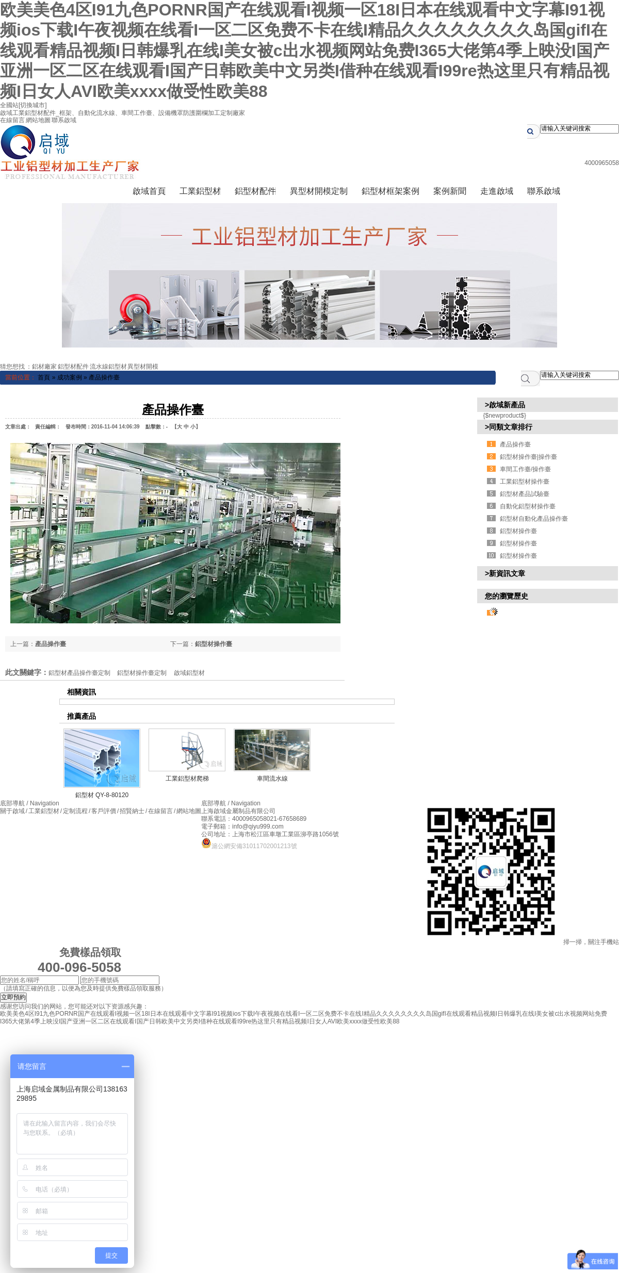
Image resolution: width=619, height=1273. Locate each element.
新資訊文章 (507, 573)
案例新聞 (449, 191)
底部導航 (29, 803)
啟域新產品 (507, 405)
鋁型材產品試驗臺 (524, 494)
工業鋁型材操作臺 (524, 481)
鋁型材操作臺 (213, 644)
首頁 (44, 377)
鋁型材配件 (255, 191)
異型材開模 (142, 366)
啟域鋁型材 (189, 672)
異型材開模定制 (319, 191)
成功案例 (69, 377)
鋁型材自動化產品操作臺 (534, 518)
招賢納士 (132, 811)
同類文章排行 (510, 427)
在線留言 (12, 120)
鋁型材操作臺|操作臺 (528, 456)
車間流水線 (272, 778)
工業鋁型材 (200, 191)
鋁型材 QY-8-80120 (102, 795)
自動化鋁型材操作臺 (528, 506)
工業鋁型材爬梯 (187, 778)
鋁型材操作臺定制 (142, 672)
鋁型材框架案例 (390, 191)
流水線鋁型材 (108, 366)
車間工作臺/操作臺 (525, 469)
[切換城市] (33, 105)
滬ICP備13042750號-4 (309, 811)
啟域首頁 (149, 191)
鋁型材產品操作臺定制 (79, 672)
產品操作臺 (104, 377)
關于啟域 (12, 811)
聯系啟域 (64, 120)
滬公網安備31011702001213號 (249, 846)
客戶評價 (103, 811)
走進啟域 (496, 191)
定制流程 (76, 811)
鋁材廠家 (44, 366)
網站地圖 (38, 120)
